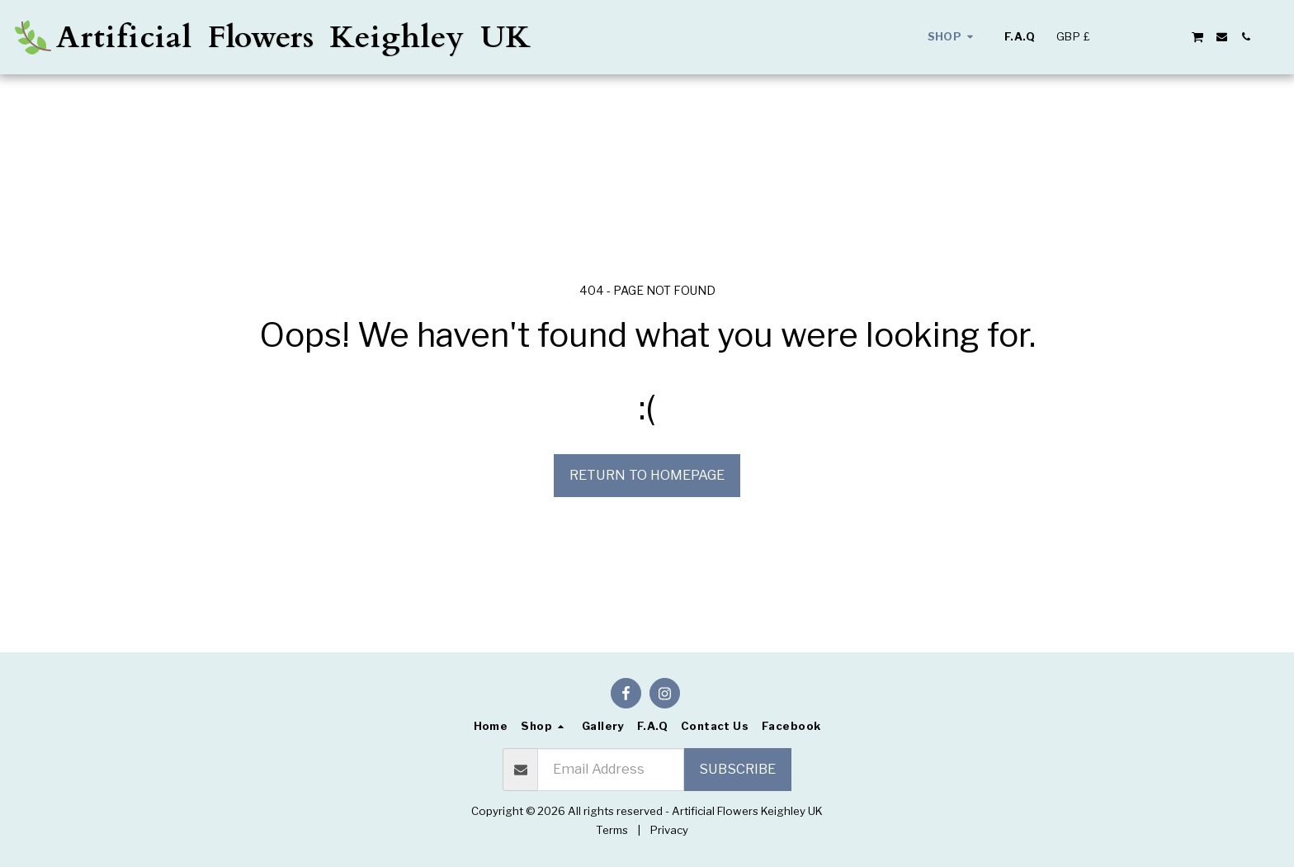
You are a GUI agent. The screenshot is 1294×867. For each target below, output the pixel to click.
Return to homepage (647, 475)
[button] (1125, 36)
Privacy (669, 829)
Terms (612, 829)
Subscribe (737, 768)
